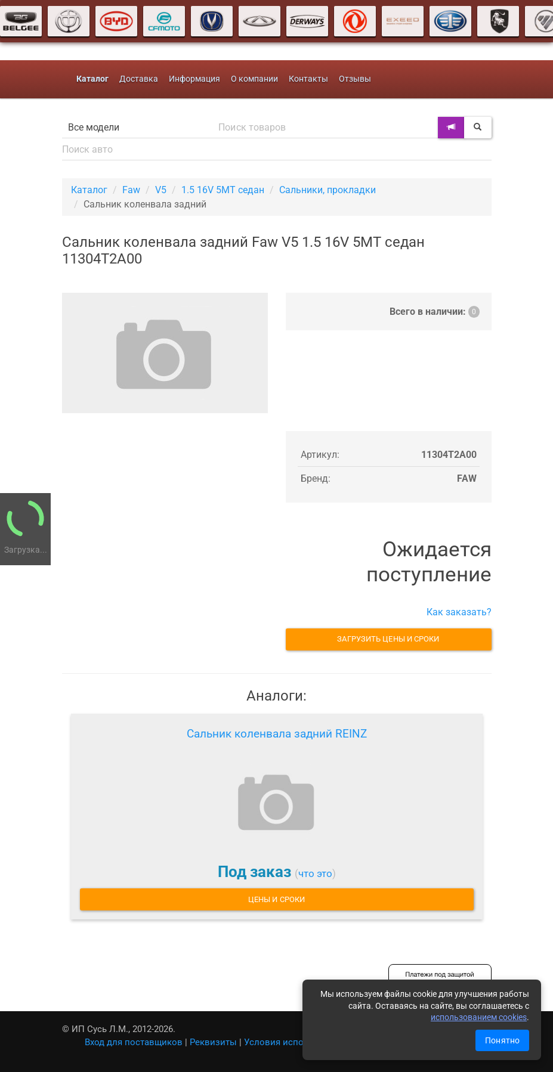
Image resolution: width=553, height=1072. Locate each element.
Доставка (138, 79)
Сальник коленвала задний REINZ (277, 734)
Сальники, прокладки (327, 190)
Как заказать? (459, 612)
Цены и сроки (276, 899)
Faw (131, 190)
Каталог (89, 190)
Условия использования (297, 1042)
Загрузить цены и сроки (388, 638)
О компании (254, 79)
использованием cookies (479, 1017)
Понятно (502, 1040)
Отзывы (355, 79)
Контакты (308, 79)
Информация (194, 79)
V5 (160, 190)
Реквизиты (213, 1042)
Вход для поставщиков (134, 1042)
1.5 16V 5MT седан (222, 190)
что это (315, 873)
